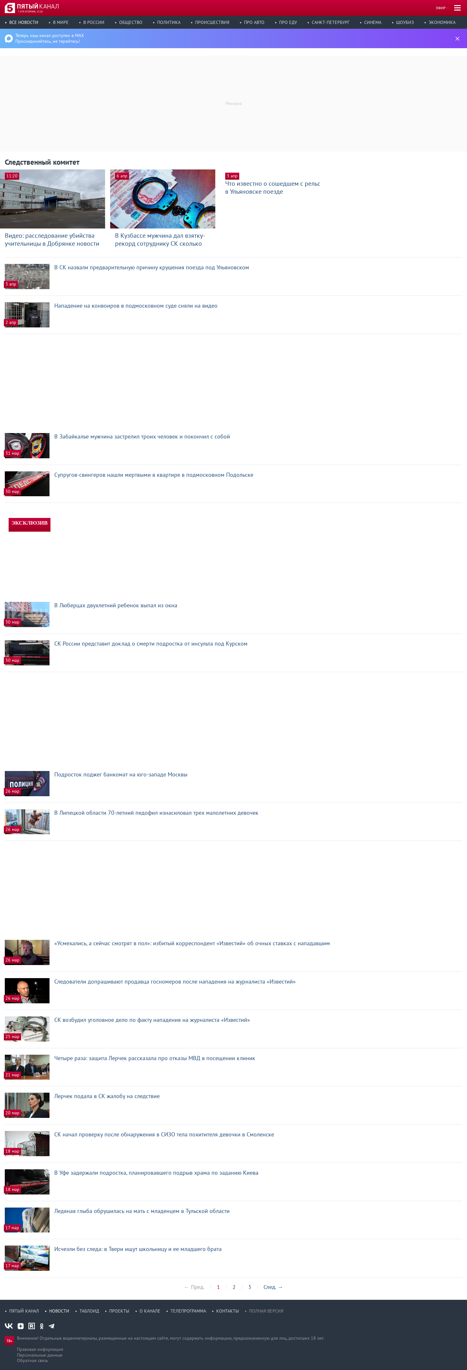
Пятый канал (24, 1311)
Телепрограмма (188, 1311)
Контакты (227, 1311)
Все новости (23, 22)
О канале (150, 1311)
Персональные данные (39, 1355)
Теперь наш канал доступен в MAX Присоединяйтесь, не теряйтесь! (49, 38)
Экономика (442, 22)
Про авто (254, 22)
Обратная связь (32, 1360)
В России (93, 22)
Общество (130, 22)
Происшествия (212, 22)
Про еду (288, 22)
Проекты (119, 1311)
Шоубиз (405, 22)
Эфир (441, 7)
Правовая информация (40, 1349)
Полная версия (266, 1311)
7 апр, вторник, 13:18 (30, 11)
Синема (372, 22)
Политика (168, 22)
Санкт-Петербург (330, 22)
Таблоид (89, 1311)
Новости (59, 1311)
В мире (61, 22)
